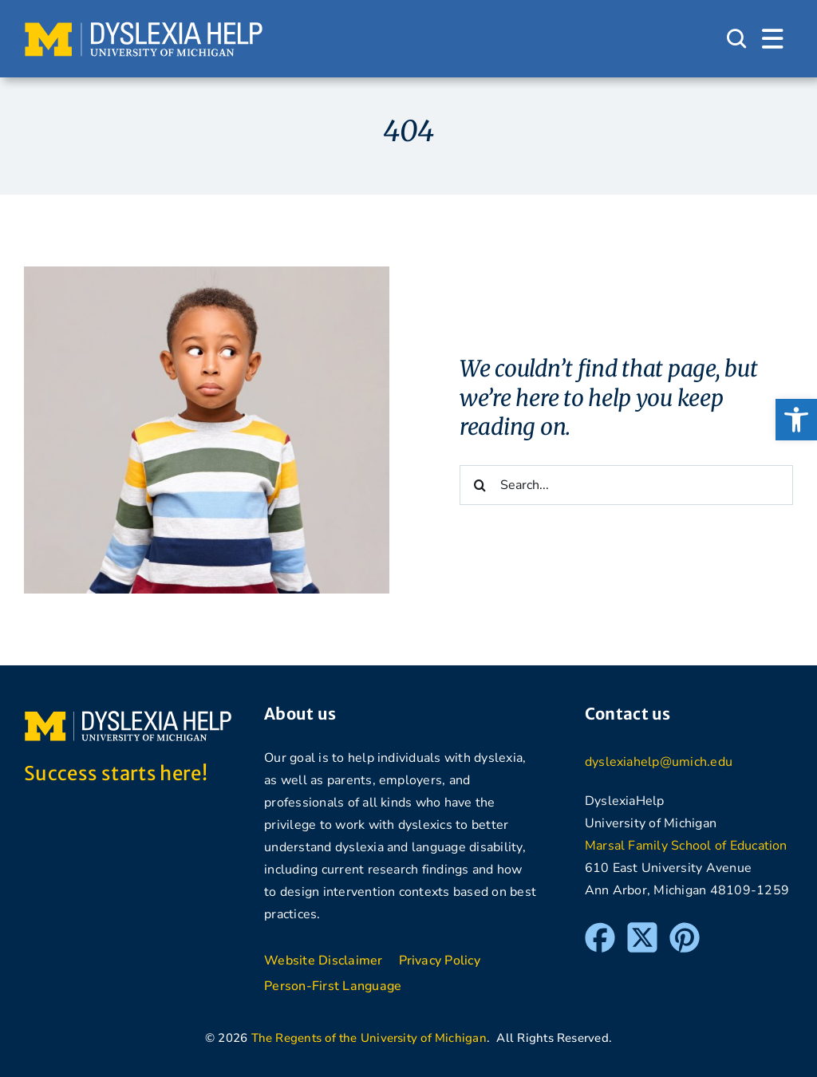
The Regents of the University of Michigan (369, 1038)
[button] (796, 419)
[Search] (479, 485)
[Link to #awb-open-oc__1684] (772, 39)
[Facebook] (600, 929)
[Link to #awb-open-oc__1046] (736, 39)
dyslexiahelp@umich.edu (658, 762)
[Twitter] (642, 929)
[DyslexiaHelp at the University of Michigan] (143, 27)
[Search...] (626, 485)
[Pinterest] (684, 929)
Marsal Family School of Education (686, 845)
